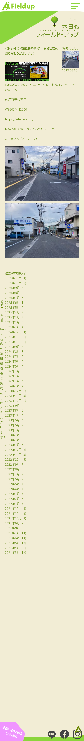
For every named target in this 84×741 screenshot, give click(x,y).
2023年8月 (12, 410)
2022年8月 (12, 469)
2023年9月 (12, 405)
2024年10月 (13, 341)
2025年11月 (13, 278)
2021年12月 (13, 508)
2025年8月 (12, 292)
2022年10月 (13, 459)
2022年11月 (13, 454)
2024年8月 (12, 351)
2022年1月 (12, 503)
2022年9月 (12, 464)
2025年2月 (12, 322)
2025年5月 (12, 307)
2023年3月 (12, 434)
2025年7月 (12, 297)
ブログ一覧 (2, 313)
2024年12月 (13, 332)
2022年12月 (13, 449)
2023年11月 (13, 395)
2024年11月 (13, 336)
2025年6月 (12, 302)
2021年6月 (12, 538)
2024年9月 (12, 346)
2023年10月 (13, 400)
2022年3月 (12, 493)
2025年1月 (12, 327)
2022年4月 (12, 489)
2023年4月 (12, 430)
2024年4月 (12, 371)
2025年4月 (12, 312)
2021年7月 (12, 533)
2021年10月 (13, 518)
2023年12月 (13, 390)
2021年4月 (12, 547)
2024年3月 (12, 376)
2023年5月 (12, 425)
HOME (2, 302)
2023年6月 (12, 420)
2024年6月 (12, 361)
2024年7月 (12, 356)
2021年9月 (12, 523)
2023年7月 (12, 415)
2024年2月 (12, 381)
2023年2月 (12, 439)
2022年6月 (12, 479)
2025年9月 (12, 287)
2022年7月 (12, 474)
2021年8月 (12, 528)
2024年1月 (12, 385)
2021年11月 (13, 513)
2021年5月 (12, 542)
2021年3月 (12, 552)
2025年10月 (13, 283)
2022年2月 (12, 498)
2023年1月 (12, 444)
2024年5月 (12, 366)
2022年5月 (12, 484)
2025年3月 (12, 317)
